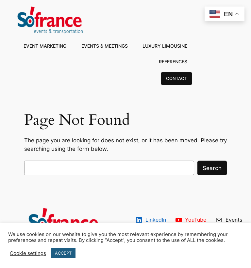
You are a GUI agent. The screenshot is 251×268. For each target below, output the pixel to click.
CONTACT (176, 78)
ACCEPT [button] (63, 253)
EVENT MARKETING (45, 46)
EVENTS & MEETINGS (104, 46)
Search (212, 168)
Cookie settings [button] (28, 253)
